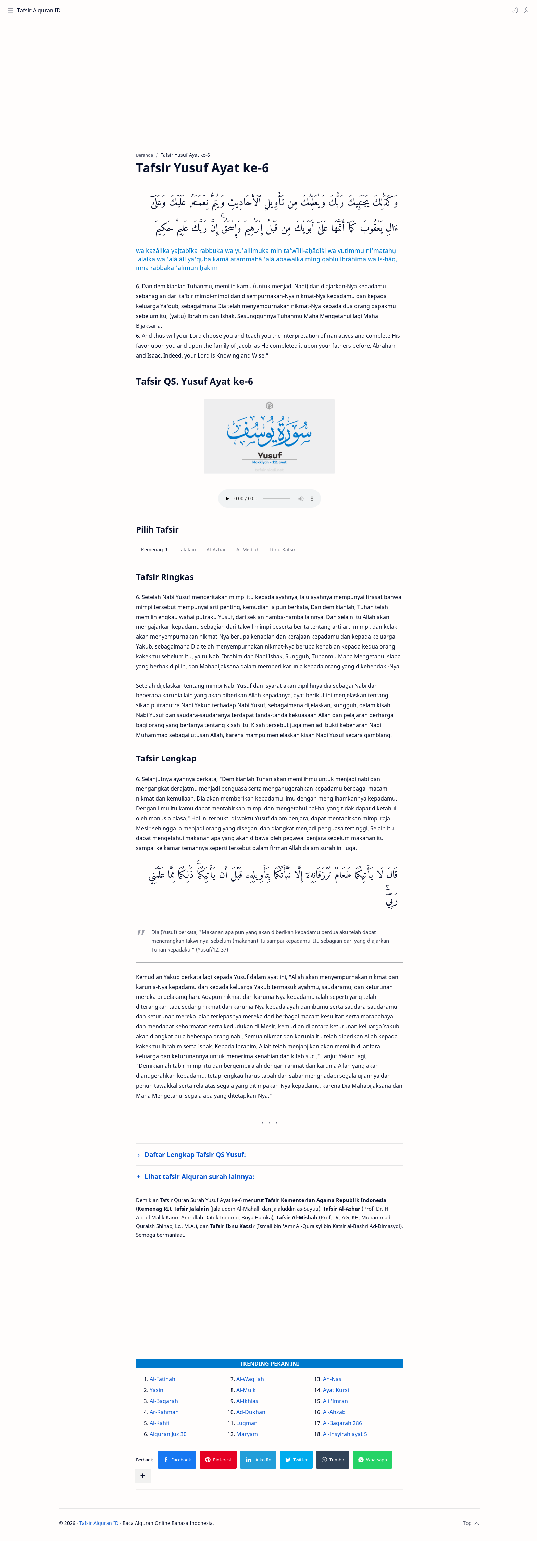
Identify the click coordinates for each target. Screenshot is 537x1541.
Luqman (259, 1426)
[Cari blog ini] (142, 10)
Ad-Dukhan (262, 1415)
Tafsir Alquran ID (40, 10)
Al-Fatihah (174, 1382)
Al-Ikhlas (259, 1404)
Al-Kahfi (172, 1426)
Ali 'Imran (347, 1404)
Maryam (259, 1437)
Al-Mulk (258, 1393)
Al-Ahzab (346, 1415)
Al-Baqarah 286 (354, 1426)
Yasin (168, 1393)
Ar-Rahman (176, 1415)
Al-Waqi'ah (262, 1382)
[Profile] (525, 10)
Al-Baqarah (176, 1404)
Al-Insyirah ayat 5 (357, 1437)
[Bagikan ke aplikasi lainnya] (155, 1479)
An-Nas (344, 1382)
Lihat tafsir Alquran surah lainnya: (211, 1179)
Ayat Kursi (348, 1393)
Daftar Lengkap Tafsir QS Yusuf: (207, 1158)
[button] (513, 10)
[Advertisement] (276, 93)
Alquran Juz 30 (180, 1437)
